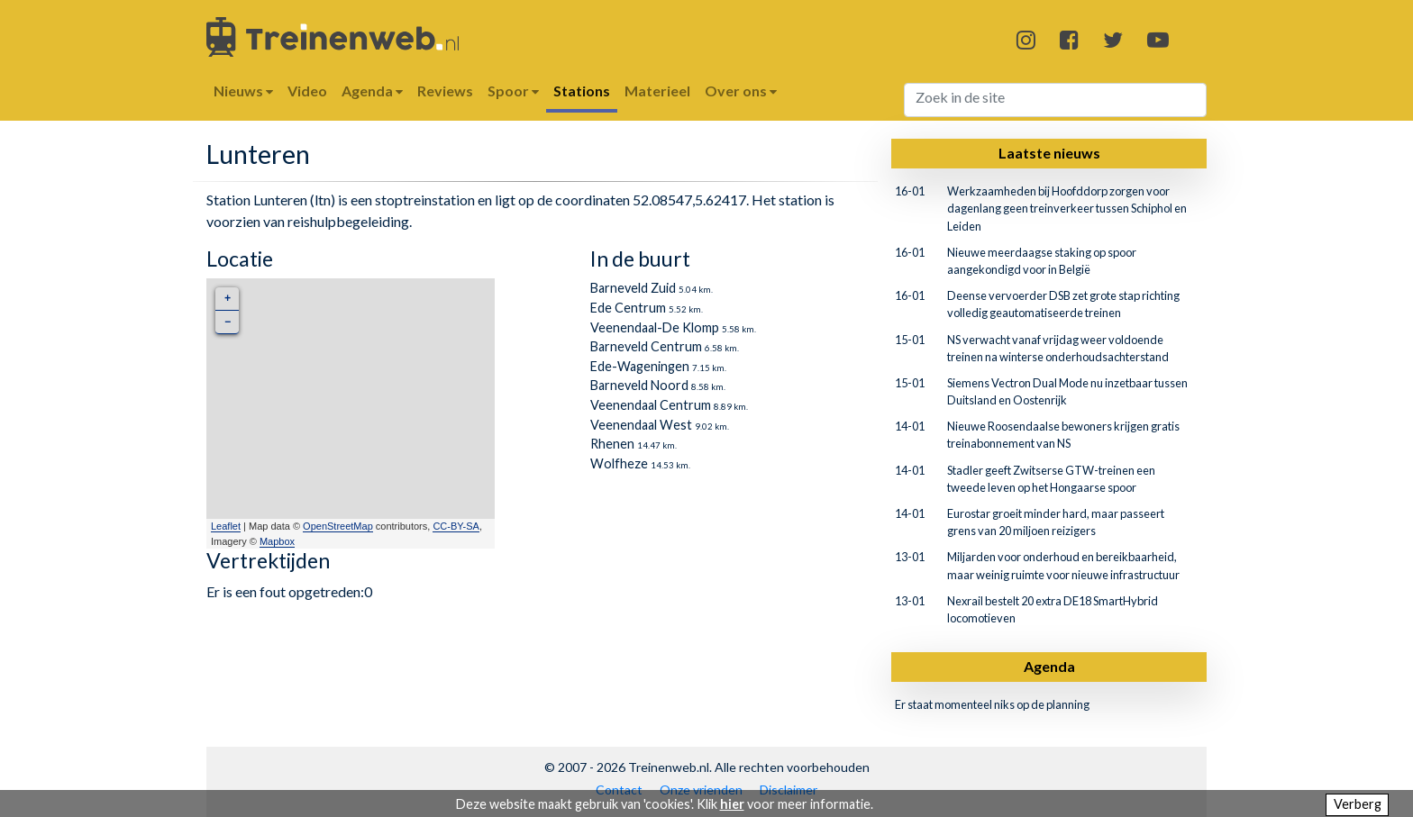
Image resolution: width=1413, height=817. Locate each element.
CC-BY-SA (456, 526)
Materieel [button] (657, 90)
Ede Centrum (628, 307)
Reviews (445, 90)
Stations (581, 90)
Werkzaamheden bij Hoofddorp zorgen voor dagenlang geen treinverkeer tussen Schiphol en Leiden (1067, 208)
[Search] (1056, 100)
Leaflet (226, 526)
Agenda (1049, 666)
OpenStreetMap (338, 526)
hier (732, 804)
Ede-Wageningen (639, 366)
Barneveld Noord (639, 385)
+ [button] (227, 298)
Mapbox (277, 541)
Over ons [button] (741, 90)
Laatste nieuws (1049, 152)
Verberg (1357, 804)
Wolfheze (619, 463)
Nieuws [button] (243, 90)
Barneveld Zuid (633, 287)
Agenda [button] (372, 90)
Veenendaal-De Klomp (654, 327)
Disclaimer (788, 789)
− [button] (227, 322)
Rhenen (612, 443)
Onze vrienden (701, 789)
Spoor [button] (513, 90)
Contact (619, 789)
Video (307, 90)
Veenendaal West (641, 424)
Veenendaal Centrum (650, 405)
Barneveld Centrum (646, 346)
